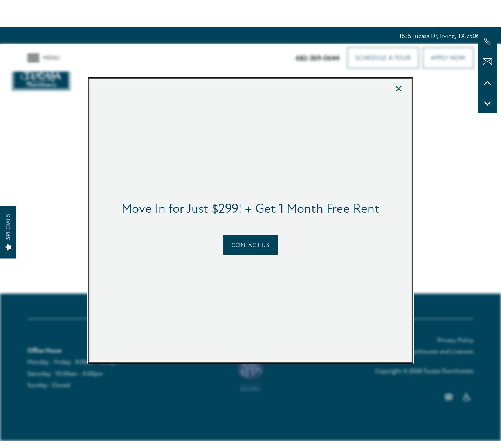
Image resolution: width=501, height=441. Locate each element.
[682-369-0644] (487, 41)
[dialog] (250, 220)
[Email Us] (487, 62)
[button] (250, 245)
